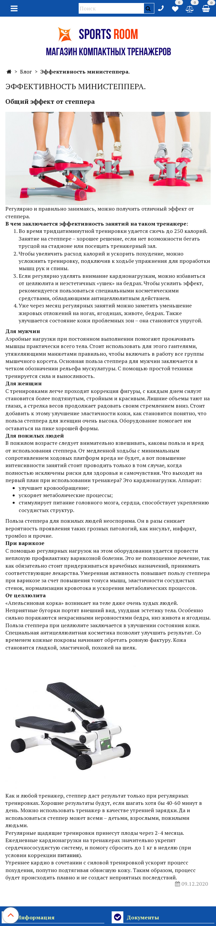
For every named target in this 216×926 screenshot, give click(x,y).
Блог (26, 71)
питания (68, 855)
